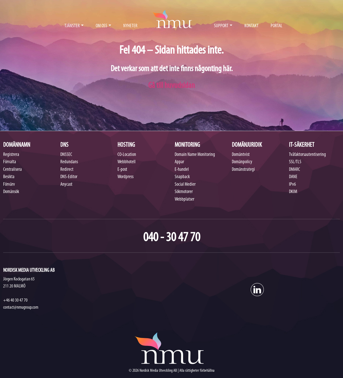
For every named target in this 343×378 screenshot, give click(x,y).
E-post (122, 169)
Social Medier (185, 184)
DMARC (294, 169)
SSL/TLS (295, 162)
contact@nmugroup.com (20, 307)
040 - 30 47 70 (171, 238)
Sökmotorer (184, 191)
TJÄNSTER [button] (72, 26)
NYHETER (130, 26)
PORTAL (276, 26)
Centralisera (12, 169)
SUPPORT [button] (221, 26)
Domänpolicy (242, 162)
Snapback (182, 176)
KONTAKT (251, 26)
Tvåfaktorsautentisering (307, 154)
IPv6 (292, 184)
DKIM (293, 191)
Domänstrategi (243, 169)
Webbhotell (126, 162)
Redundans (69, 162)
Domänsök (11, 191)
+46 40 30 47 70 (15, 300)
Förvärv (9, 184)
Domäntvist (241, 154)
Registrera (11, 154)
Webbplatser (184, 199)
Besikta (8, 176)
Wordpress (125, 176)
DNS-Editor (68, 176)
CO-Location (126, 154)
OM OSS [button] (101, 26)
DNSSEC (66, 154)
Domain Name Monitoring (195, 154)
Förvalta (9, 162)
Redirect (66, 169)
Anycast (66, 184)
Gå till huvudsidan (171, 86)
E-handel (182, 169)
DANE (293, 176)
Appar (179, 162)
